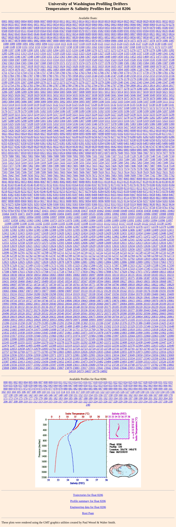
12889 (139, 262)
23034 (115, 355)
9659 (56, 207)
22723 (84, 348)
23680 (91, 364)
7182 (114, 159)
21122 (146, 319)
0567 (62, 30)
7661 (56, 175)
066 (165, 385)
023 (120, 382)
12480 (29, 239)
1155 (50, 47)
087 (100, 388)
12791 (123, 258)
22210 (123, 339)
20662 (84, 316)
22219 (146, 339)
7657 (43, 175)
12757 (115, 255)
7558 (75, 168)
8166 (88, 185)
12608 (99, 242)
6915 (4, 152)
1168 (132, 47)
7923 (75, 178)
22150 (52, 339)
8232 (24, 191)
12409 (154, 229)
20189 (123, 307)
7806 (4, 178)
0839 (75, 37)
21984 (91, 335)
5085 (17, 101)
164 (140, 395)
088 (105, 388)
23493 (123, 361)
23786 (162, 364)
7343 (152, 162)
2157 (4, 79)
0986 (114, 40)
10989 (170, 213)
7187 (146, 159)
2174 (107, 79)
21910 (5, 335)
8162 (62, 185)
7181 (107, 159)
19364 (131, 294)
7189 (159, 159)
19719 (21, 300)
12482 (44, 239)
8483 (56, 197)
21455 (21, 326)
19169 (138, 290)
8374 (152, 191)
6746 (146, 146)
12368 (84, 226)
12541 (131, 239)
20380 (139, 310)
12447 (170, 233)
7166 (88, 159)
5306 (75, 120)
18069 (60, 274)
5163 (94, 108)
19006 (107, 287)
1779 (152, 72)
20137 (52, 307)
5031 (49, 95)
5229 (126, 114)
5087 (30, 101)
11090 (122, 220)
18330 (84, 278)
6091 (56, 133)
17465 (84, 268)
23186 (84, 358)
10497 (76, 213)
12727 (131, 252)
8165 (81, 185)
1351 (49, 56)
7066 (139, 152)
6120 (158, 133)
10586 (99, 213)
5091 (56, 101)
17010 (154, 262)
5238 (11, 117)
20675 (91, 316)
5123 (62, 104)
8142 (4, 185)
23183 (76, 358)
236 (155, 401)
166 (150, 395)
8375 (159, 191)
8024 (159, 178)
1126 (132, 43)
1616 (17, 66)
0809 (139, 34)
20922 (29, 319)
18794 (107, 284)
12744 (37, 255)
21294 (68, 323)
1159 (75, 47)
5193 (107, 111)
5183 (49, 111)
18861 (21, 287)
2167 (62, 79)
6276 (107, 136)
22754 (162, 348)
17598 (5, 271)
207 (10, 401)
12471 (139, 236)
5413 (101, 127)
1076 (139, 40)
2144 (94, 75)
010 (55, 382)
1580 (120, 63)
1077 (146, 40)
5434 (30, 130)
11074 (60, 220)
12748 (60, 255)
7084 (37, 156)
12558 (21, 242)
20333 (76, 310)
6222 (36, 136)
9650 (30, 207)
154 (90, 395)
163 (135, 395)
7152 (11, 159)
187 (80, 398)
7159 (56, 159)
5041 (114, 95)
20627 (37, 316)
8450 (139, 194)
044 (55, 385)
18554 (68, 281)
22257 (29, 342)
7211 (4, 162)
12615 (154, 242)
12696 (5, 252)
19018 (131, 287)
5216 (49, 114)
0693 (114, 34)
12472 (146, 236)
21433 (170, 323)
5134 (126, 104)
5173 (159, 108)
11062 (22, 220)
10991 (14, 217)
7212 (11, 162)
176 (25, 398)
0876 (4, 40)
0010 (56, 21)
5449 (75, 130)
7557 (69, 168)
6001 (114, 130)
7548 (36, 168)
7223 (69, 162)
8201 (75, 188)
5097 (88, 101)
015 (80, 382)
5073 (114, 98)
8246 (43, 191)
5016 (133, 91)
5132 (113, 104)
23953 (131, 368)
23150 (68, 358)
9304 (81, 204)
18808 (123, 284)
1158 (69, 47)
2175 (114, 79)
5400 (49, 127)
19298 (52, 294)
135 (167, 391)
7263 (139, 162)
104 (13, 391)
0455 (107, 27)
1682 (49, 69)
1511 (36, 59)
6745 (139, 146)
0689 (88, 34)
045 (60, 385)
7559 (81, 168)
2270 (43, 82)
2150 (133, 75)
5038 (94, 95)
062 (145, 385)
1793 (62, 75)
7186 (139, 159)
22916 (162, 351)
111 (48, 391)
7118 (126, 156)
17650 (29, 271)
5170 (139, 108)
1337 (139, 53)
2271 (49, 82)
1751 (4, 72)
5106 (139, 101)
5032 (56, 95)
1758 (49, 72)
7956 (94, 178)
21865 (76, 332)
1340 (159, 53)
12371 (107, 226)
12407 (139, 229)
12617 (170, 242)
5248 (75, 117)
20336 (84, 310)
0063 (114, 24)
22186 (99, 339)
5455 (107, 130)
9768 (30, 210)
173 (10, 398)
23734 (123, 364)
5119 (36, 104)
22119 (36, 339)
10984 (131, 213)
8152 (49, 185)
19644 (154, 297)
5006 (69, 91)
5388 (159, 124)
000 (5, 382)
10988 (162, 213)
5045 (126, 95)
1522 (107, 59)
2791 (81, 85)
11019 (130, 217)
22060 (146, 335)
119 (87, 391)
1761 (69, 72)
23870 (68, 368)
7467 (146, 165)
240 (88, 404)
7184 (126, 159)
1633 (101, 66)
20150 (84, 307)
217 (60, 401)
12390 (60, 229)
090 (115, 388)
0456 (114, 27)
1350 (43, 56)
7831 (17, 178)
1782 (171, 72)
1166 (119, 47)
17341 (162, 265)
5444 (43, 130)
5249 (81, 117)
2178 (126, 79)
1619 (36, 66)
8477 (30, 197)
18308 (52, 278)
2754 (11, 85)
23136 (60, 358)
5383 (133, 124)
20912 (13, 319)
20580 (123, 313)
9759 (159, 207)
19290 (44, 294)
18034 (21, 274)
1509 (24, 59)
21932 (21, 335)
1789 (43, 75)
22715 (68, 348)
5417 (126, 127)
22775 (37, 351)
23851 (29, 368)
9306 (94, 204)
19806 (68, 300)
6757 (43, 149)
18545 (60, 281)
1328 (107, 53)
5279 (133, 117)
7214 (24, 162)
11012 (100, 217)
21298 (76, 323)
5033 (62, 95)
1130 (157, 43)
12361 (29, 226)
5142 (4, 108)
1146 (164, 43)
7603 (62, 172)
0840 (81, 37)
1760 (62, 72)
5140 (165, 104)
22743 (139, 348)
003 (20, 382)
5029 (36, 95)
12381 (5, 229)
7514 (165, 165)
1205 (62, 50)
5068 (88, 98)
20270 (21, 310)
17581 (170, 268)
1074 (126, 40)
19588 (91, 297)
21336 (99, 323)
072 (25, 388)
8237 (30, 191)
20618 (5, 316)
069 (10, 388)
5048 (146, 95)
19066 (13, 290)
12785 (84, 258)
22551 (91, 345)
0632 (159, 30)
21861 (68, 332)
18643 (139, 281)
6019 (165, 130)
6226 (62, 136)
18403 (162, 278)
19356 (115, 294)
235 (150, 401)
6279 (126, 136)
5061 (43, 98)
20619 (13, 316)
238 (165, 401)
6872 (81, 149)
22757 (5, 351)
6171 (165, 133)
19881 (123, 300)
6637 (81, 146)
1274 (120, 50)
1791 (56, 75)
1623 (56, 66)
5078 (146, 98)
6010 (139, 130)
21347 (107, 323)
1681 (43, 69)
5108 (152, 101)
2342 (133, 82)
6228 (75, 136)
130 (142, 391)
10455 (131, 210)
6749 (165, 146)
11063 (29, 220)
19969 (146, 300)
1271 (101, 50)
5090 (49, 101)
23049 (131, 355)
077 (50, 388)
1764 (88, 72)
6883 (126, 149)
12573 (37, 242)
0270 (165, 24)
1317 (49, 53)
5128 (94, 104)
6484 (152, 143)
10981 (107, 213)
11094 (153, 220)
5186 (62, 111)
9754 (133, 207)
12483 (52, 239)
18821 (146, 284)
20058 (91, 303)
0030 (152, 21)
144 (40, 395)
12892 (146, 262)
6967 (81, 152)
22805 (68, 351)
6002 (120, 130)
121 (97, 391)
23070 (5, 358)
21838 (21, 332)
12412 (5, 233)
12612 (131, 242)
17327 (139, 265)
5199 (146, 111)
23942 (107, 368)
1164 (107, 47)
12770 (162, 255)
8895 (171, 197)
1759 (56, 72)
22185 (91, 339)
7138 (139, 156)
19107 (76, 290)
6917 (17, 152)
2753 (4, 85)
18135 (131, 274)
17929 (123, 271)
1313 (24, 53)
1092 (31, 43)
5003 (49, 91)
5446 (56, 130)
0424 (81, 27)
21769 (91, 329)
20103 (146, 303)
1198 (17, 50)
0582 (101, 30)
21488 (68, 326)
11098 (7, 223)
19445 (37, 297)
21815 (146, 329)
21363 (115, 323)
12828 (44, 262)
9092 (81, 201)
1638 (126, 66)
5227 (114, 114)
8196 (43, 188)
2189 (4, 82)
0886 (43, 40)
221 (80, 401)
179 (40, 398)
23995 (162, 368)
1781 (165, 72)
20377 (131, 310)
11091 (130, 220)
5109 (159, 101)
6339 (139, 140)
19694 (170, 297)
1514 (56, 59)
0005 (30, 21)
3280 (139, 88)
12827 (37, 262)
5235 (165, 114)
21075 (123, 319)
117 (78, 391)
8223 (11, 191)
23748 (131, 364)
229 (120, 401)
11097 (169, 220)
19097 (68, 290)
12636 (146, 246)
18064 (45, 274)
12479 (21, 239)
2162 (30, 79)
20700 (107, 316)
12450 (21, 236)
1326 (94, 53)
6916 (11, 152)
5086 (24, 101)
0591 (126, 30)
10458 (147, 210)
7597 (30, 172)
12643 (29, 249)
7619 (146, 172)
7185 (133, 159)
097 (150, 388)
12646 (52, 249)
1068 (120, 40)
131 (147, 391)
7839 (30, 178)
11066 (45, 220)
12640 (5, 249)
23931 (91, 368)
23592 (37, 364)
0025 (126, 21)
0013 (75, 21)
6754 (24, 149)
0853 (114, 37)
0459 (133, 27)
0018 (101, 21)
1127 (138, 43)
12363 (44, 226)
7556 (62, 168)
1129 (151, 43)
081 (70, 388)
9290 (24, 204)
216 (55, 401)
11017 (115, 217)
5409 (75, 127)
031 (160, 382)
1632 (94, 66)
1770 (126, 72)
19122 (99, 290)
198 (135, 398)
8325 (120, 191)
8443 (120, 194)
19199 (170, 290)
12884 (107, 262)
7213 (17, 162)
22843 (107, 351)
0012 (69, 21)
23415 (29, 361)
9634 (171, 204)
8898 (11, 201)
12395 (76, 229)
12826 (29, 262)
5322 (165, 120)
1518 (81, 59)
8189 (17, 188)
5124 (68, 104)
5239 (17, 117)
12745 (44, 255)
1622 (49, 66)
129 (137, 391)
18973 (91, 287)
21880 (115, 332)
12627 (76, 246)
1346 (17, 56)
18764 (84, 284)
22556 (115, 345)
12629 (91, 246)
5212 (24, 114)
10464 (5, 213)
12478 (13, 239)
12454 (52, 236)
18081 (68, 274)
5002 (43, 91)
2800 (133, 85)
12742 (29, 255)
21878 (99, 332)
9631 (159, 204)
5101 (107, 101)
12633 (123, 246)
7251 (81, 162)
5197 (133, 111)
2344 (146, 82)
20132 (21, 307)
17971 (139, 271)
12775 (13, 258)
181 (50, 398)
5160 (75, 108)
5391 (4, 127)
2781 (17, 85)
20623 (29, 316)
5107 (146, 101)
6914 (171, 149)
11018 (123, 217)
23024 (99, 355)
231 (130, 401)
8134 (158, 181)
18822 (154, 284)
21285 (44, 323)
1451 (126, 56)
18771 (91, 284)
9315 (120, 204)
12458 (84, 236)
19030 (139, 287)
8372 (146, 191)
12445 (154, 233)
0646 (36, 34)
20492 (170, 310)
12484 (60, 239)
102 (3, 391)
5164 (101, 108)
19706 (5, 300)
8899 (17, 201)
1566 (30, 63)
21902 (162, 332)
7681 (107, 175)
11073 (53, 220)
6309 (69, 140)
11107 (76, 223)
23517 (154, 361)
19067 (21, 290)
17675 (37, 271)
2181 (146, 79)
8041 (4, 181)
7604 (69, 172)
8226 (17, 191)
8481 (43, 197)
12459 (91, 236)
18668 (162, 281)
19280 (37, 294)
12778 (29, 258)
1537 (165, 59)
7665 (69, 175)
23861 (52, 368)
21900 (154, 332)
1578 (107, 63)
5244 (49, 117)
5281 (146, 117)
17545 (146, 268)
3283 (159, 88)
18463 (29, 281)
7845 (36, 178)
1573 (75, 63)
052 (95, 385)
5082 (171, 98)
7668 (81, 175)
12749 (68, 255)
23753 (139, 364)
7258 (114, 162)
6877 (101, 149)
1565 (24, 63)
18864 (37, 287)
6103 (127, 133)
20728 (131, 316)
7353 (4, 165)
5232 (146, 114)
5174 (165, 108)
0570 (81, 30)
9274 (4, 204)
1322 (75, 53)
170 (170, 395)
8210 (126, 188)
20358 (115, 310)
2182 (152, 79)
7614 (126, 172)
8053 (24, 181)
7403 (69, 165)
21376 (123, 323)
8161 (56, 185)
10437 (84, 210)
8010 (146, 178)
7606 (81, 172)
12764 (131, 255)
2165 (49, 79)
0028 (139, 21)
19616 (131, 297)
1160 (81, 47)
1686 (75, 69)
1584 (146, 63)
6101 (114, 133)
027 (140, 382)
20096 (139, 303)
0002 (11, 21)
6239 (88, 136)
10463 (170, 210)
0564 (43, 30)
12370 (99, 226)
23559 (21, 364)
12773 (170, 255)
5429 (17, 130)
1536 (159, 59)
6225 (56, 136)
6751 (4, 149)
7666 (75, 175)
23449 (52, 361)
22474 (5, 345)
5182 (43, 111)
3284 (165, 88)
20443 (146, 310)
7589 (171, 168)
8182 (159, 185)
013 (70, 382)
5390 (171, 124)
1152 (31, 47)
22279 (68, 342)
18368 (115, 278)
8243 (36, 191)
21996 (107, 335)
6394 (101, 143)
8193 (30, 188)
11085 (99, 220)
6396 (107, 143)
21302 (84, 323)
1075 (133, 40)
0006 (36, 21)
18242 (5, 278)
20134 (29, 307)
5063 (56, 98)
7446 (133, 165)
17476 (107, 268)
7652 (36, 175)
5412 (94, 127)
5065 (69, 98)
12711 (60, 252)
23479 (91, 361)
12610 (115, 242)
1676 (17, 69)
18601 (107, 281)
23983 (154, 368)
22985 (84, 355)
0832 (36, 37)
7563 (88, 168)
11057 (6, 220)
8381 (4, 194)
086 (95, 388)
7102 (101, 156)
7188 (152, 159)
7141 (158, 156)
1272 (107, 50)
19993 (5, 303)
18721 (29, 284)
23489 (115, 361)
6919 (30, 152)
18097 (92, 274)
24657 (88, 371)
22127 (44, 339)
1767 (107, 72)
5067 (81, 98)
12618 (5, 246)
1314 (30, 53)
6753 (17, 149)
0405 (17, 27)
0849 (94, 37)
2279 (101, 82)
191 (100, 398)
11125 (152, 223)
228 (115, 401)
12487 (76, 239)
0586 (114, 30)
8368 (133, 191)
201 (150, 398)
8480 (36, 197)
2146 (107, 75)
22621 (162, 345)
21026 (108, 319)
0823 (165, 34)
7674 (101, 175)
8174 (120, 185)
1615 (11, 66)
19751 (52, 300)
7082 (24, 156)
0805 (126, 34)
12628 (84, 246)
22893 (146, 351)
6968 (88, 152)
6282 (146, 136)
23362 (162, 358)
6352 (159, 140)
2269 (36, 82)
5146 (30, 108)
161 (125, 395)
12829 (52, 262)
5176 (4, 111)
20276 (37, 310)
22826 (84, 351)
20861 (170, 316)
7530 (4, 168)
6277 (114, 136)
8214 (152, 188)
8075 (49, 181)
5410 (81, 127)
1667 (139, 66)
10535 (91, 213)
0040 (24, 24)
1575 (88, 63)
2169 (75, 79)
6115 (139, 133)
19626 (139, 297)
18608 (115, 281)
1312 (17, 53)
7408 (81, 165)
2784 (36, 85)
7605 (75, 172)
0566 (56, 30)
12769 (154, 255)
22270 (44, 342)
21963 (60, 335)
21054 (115, 319)
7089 (62, 156)
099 (160, 388)
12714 (76, 252)
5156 (49, 108)
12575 (44, 242)
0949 (81, 40)
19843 (84, 300)
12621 (29, 246)
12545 (154, 239)
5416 (120, 127)
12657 (139, 249)
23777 (146, 364)
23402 (13, 361)
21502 (107, 326)
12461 (107, 236)
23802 (170, 364)
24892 (103, 371)
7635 (171, 172)
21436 (5, 326)
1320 (62, 53)
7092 (75, 156)
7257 (107, 162)
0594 (146, 30)
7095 (82, 156)
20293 (52, 310)
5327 (24, 124)
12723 (107, 252)
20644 (68, 316)
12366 (68, 226)
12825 (21, 262)
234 (145, 401)
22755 (170, 348)
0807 (133, 34)
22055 (139, 335)
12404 (123, 229)
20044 (68, 303)
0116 (158, 24)
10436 (76, 210)
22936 (13, 355)
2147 (114, 75)
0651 (62, 34)
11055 (169, 217)
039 (30, 385)
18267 (13, 278)
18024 (5, 274)
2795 (101, 85)
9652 (36, 207)
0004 (24, 21)
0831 (30, 37)
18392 (154, 278)
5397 (30, 127)
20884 (5, 319)
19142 (123, 290)
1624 (62, 66)
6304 (36, 140)
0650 (56, 34)
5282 (152, 117)
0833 (43, 37)
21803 (115, 329)
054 (105, 385)
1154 (43, 47)
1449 (114, 56)
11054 (162, 217)
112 (53, 391)
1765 (94, 72)
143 (35, 395)
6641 (107, 146)
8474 (17, 197)
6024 (24, 133)
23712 (107, 364)
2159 (17, 79)
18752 (60, 284)
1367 (88, 56)
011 (60, 382)
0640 (171, 30)
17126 (13, 265)
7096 (88, 156)
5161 (81, 108)
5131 (107, 104)
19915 (131, 300)
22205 (115, 339)
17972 (146, 271)
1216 (75, 50)
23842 (21, 368)
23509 (139, 361)
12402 (115, 229)
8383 (17, 194)
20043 (60, 303)
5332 (56, 124)
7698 (126, 175)
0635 (165, 30)
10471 (21, 213)
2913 (62, 88)
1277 (139, 50)
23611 (76, 364)
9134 (126, 201)
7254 (101, 162)
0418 (43, 27)
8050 (11, 181)
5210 (11, 114)
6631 (49, 146)
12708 (44, 252)
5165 (107, 108)
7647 (17, 175)
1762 (75, 72)
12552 (13, 242)
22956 (29, 355)
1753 (17, 72)
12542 (139, 239)
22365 (99, 342)
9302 (69, 204)
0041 (30, 24)
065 (160, 385)
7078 (171, 152)
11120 (137, 223)
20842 (162, 316)
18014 (170, 271)
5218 (62, 114)
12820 (154, 258)
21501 (99, 326)
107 (28, 391)
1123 (113, 43)
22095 (21, 339)
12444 (146, 233)
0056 (69, 24)
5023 (171, 91)
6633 (62, 146)
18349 (99, 278)
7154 (24, 159)
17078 (5, 265)
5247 (69, 117)
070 (15, 388)
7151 (4, 159)
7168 (101, 159)
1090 (19, 43)
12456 (68, 236)
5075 (126, 98)
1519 (88, 59)
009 (50, 382)
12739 (13, 255)
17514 (123, 268)
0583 (107, 30)
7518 (171, 165)
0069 (152, 24)
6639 (94, 146)
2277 (88, 82)
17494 (115, 268)
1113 (51, 43)
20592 (139, 313)
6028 (49, 133)
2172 (94, 79)
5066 (75, 98)
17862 (91, 271)
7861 (62, 178)
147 (55, 395)
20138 (60, 307)
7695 (120, 175)
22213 (131, 339)
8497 (88, 197)
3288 (17, 91)
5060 (36, 98)
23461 (76, 361)
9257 (146, 201)
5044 (120, 95)
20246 (170, 307)
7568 (107, 168)
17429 (60, 268)
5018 (146, 91)
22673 (29, 348)
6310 (75, 140)
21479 (52, 326)
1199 (23, 50)
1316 (43, 53)
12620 (21, 246)
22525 (76, 345)
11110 (92, 223)
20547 (68, 313)
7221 (56, 162)
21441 (13, 326)
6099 (107, 133)
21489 (76, 326)
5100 (101, 101)
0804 (120, 34)
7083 (30, 156)
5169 (133, 108)
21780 (99, 329)
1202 (43, 50)
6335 (114, 140)
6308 (62, 140)
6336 (120, 140)
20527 (29, 313)
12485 (68, 239)
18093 (84, 274)
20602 (154, 313)
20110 (170, 303)
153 (85, 395)
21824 (162, 329)
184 (65, 398)
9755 (139, 207)
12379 (162, 226)
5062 (49, 98)
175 (20, 398)
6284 (159, 136)
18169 (146, 274)
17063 (162, 262)
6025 (30, 133)
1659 (133, 66)
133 (157, 391)
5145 (24, 108)
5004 (56, 91)
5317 (133, 120)
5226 (107, 114)
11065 (37, 220)
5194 (114, 111)
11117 (122, 223)
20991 (92, 319)
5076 (133, 98)
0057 (75, 24)
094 (135, 388)
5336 (75, 124)
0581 (94, 30)
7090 (69, 156)
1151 (24, 47)
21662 (5, 329)
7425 (107, 165)
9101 (114, 201)
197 (130, 398)
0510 (17, 30)
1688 (88, 69)
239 (170, 401)
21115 (139, 319)
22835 (99, 351)
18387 (146, 278)
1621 (43, 66)
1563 (11, 63)
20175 (107, 307)
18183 (154, 274)
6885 (139, 149)
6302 (24, 140)
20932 (45, 319)
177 (30, 398)
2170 (81, 79)
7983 (114, 178)
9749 (114, 207)
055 (110, 385)
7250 (75, 162)
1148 (6, 47)
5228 (120, 114)
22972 (60, 355)
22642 (5, 348)
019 (100, 382)
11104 (54, 223)
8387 (30, 194)
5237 (4, 117)
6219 (24, 136)
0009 (49, 21)
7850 (49, 178)
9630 (152, 204)
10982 (115, 213)
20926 (37, 319)
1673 (4, 69)
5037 (88, 95)
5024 (4, 95)
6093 (69, 133)
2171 (88, 79)
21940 (37, 335)
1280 (158, 50)
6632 (56, 146)
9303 (75, 204)
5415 (114, 127)
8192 (24, 188)
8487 (75, 197)
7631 (165, 172)
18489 (44, 281)
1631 (88, 66)
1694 (120, 69)
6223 (43, 136)
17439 (76, 268)
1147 (170, 43)
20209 (131, 307)
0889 (62, 40)
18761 (76, 284)
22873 (139, 351)
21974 (76, 335)
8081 (56, 181)
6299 (4, 140)
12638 (162, 246)
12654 (115, 249)
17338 (154, 265)
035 (10, 385)
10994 (29, 217)
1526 (133, 59)
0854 (120, 37)
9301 (62, 204)
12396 (84, 229)
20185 (115, 307)
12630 (99, 246)
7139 (146, 156)
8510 (114, 197)
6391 (81, 143)
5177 (11, 111)
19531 (68, 297)
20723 (123, 316)
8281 (94, 191)
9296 (49, 204)
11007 (84, 217)
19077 (45, 290)
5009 (88, 91)
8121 (113, 181)
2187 (165, 79)
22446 (154, 342)
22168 (76, 339)
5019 (152, 91)
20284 (44, 310)
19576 (76, 297)
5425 (4, 130)
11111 (99, 223)
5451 (88, 130)
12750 (76, 255)
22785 (44, 351)
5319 (146, 120)
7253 (94, 162)
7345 (159, 162)
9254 (133, 201)
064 (155, 385)
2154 (159, 75)
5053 (4, 98)
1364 (69, 56)
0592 (133, 30)
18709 (21, 284)
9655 (43, 207)
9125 (120, 201)
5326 (17, 124)
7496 (159, 165)
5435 (36, 130)
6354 (171, 140)
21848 (52, 332)
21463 (29, 326)
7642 (11, 175)
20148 (76, 307)
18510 (52, 281)
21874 (91, 332)
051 (90, 385)
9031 (62, 201)
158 (110, 395)
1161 (88, 47)
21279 (37, 323)
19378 (139, 294)
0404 (11, 27)
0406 (24, 27)
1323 (81, 53)
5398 (36, 127)
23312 (123, 358)
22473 (170, 342)
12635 (139, 246)
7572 (120, 168)
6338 (133, 140)
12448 (5, 236)
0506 (165, 27)
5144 (17, 108)
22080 (170, 335)
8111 (101, 181)
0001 (4, 21)
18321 (68, 278)
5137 (145, 104)
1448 (107, 56)
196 (125, 398)
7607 (88, 172)
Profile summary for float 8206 (88, 501)
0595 (152, 30)
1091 (25, 43)
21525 (123, 326)
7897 (69, 178)
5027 (24, 95)
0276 (171, 24)
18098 (100, 274)
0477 (139, 27)
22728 (107, 348)
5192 (101, 111)
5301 (43, 120)
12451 (29, 236)
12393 (68, 229)
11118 (129, 223)
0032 (165, 21)
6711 (133, 146)
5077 (139, 98)
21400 (146, 323)
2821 (24, 88)
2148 (120, 75)
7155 (30, 159)
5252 (101, 117)
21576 (162, 326)
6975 (107, 152)
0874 (165, 37)
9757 (146, 207)
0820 (146, 34)
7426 (114, 165)
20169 (99, 307)
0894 (75, 40)
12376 (139, 226)
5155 (43, 108)
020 (105, 382)
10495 (68, 213)
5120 (43, 104)
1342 (171, 53)
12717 (91, 252)
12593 (60, 242)
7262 (133, 162)
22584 (139, 345)
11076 (68, 220)
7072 (152, 152)
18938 (84, 287)
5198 (139, 111)
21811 (138, 329)
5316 (126, 120)
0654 (75, 34)
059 (130, 385)
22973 (68, 355)
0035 (11, 24)
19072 (29, 290)
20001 (21, 303)
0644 (24, 34)
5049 (152, 95)
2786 (49, 85)
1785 (17, 75)
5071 (101, 98)
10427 (37, 210)
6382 (69, 143)
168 (160, 395)
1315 (36, 53)
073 (30, 388)
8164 (75, 185)
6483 (146, 143)
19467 (44, 297)
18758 (68, 284)
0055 (62, 24)
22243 (5, 342)
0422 (69, 27)
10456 (139, 210)
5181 (36, 111)
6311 (81, 140)
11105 (61, 223)
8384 (24, 194)
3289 (24, 91)
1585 (152, 63)
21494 (84, 326)
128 (132, 391)
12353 (5, 226)
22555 (107, 345)
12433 (131, 233)
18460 (21, 281)
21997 (115, 335)
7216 (36, 162)
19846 (91, 300)
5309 (94, 120)
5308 (88, 120)
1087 (171, 40)
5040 (107, 95)
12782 (60, 258)
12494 (91, 239)
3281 (146, 88)
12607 (91, 242)
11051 (146, 217)
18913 (60, 287)
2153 (152, 75)
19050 (154, 287)
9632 (165, 204)
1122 (107, 43)
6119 (152, 133)
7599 (43, 172)
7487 (152, 165)
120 (92, 391)
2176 (120, 79)
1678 (30, 69)
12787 (99, 258)
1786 (24, 75)
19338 (91, 294)
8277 (81, 191)
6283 (152, 136)
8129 (146, 181)
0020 (114, 21)
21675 (37, 329)
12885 (115, 262)
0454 (101, 27)
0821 (152, 34)
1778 (146, 72)
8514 (126, 197)
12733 (162, 252)
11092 (138, 220)
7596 (24, 172)
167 (155, 395)
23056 (154, 355)
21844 (37, 332)
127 (127, 391)
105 (18, 391)
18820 (139, 284)
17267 (99, 265)
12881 (84, 262)
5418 (133, 127)
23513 (146, 361)
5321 (159, 120)
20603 (162, 313)
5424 (171, 127)
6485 (159, 143)
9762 (171, 207)
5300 (36, 120)
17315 (131, 265)
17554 (162, 268)
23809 (13, 368)
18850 (5, 287)
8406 (88, 194)
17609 (13, 271)
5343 (81, 124)
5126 (81, 104)
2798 (120, 85)
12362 (37, 226)
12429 (107, 233)
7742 (152, 175)
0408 (36, 27)
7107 (114, 156)
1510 (30, 59)
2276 (81, 82)
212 (35, 401)
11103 (46, 223)
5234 (159, 114)
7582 (146, 168)
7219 (43, 162)
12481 (37, 239)
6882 (120, 149)
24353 (170, 368)
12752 (91, 255)
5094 (75, 101)
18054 (37, 274)
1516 (69, 59)
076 (45, 388)
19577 (84, 297)
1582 (133, 63)
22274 (52, 342)
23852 (37, 368)
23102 (37, 358)
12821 (162, 258)
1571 (62, 63)
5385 (146, 124)
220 (75, 401)
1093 (38, 43)
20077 (115, 303)
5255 (114, 117)
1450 (120, 56)
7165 (81, 159)
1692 (107, 69)
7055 (126, 152)
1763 (81, 72)
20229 (154, 307)
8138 (165, 181)
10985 (139, 213)
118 (83, 391)
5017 (139, 91)
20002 (29, 303)
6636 (75, 146)
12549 (162, 239)
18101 (107, 274)
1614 (4, 66)
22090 (13, 339)
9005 (30, 201)
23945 (115, 368)
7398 (56, 165)
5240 (24, 117)
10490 (52, 213)
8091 (88, 181)
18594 (99, 281)
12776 (21, 258)
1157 (63, 47)
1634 (107, 66)
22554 (99, 345)
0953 (88, 40)
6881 (114, 149)
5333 (62, 124)
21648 (170, 326)
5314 (114, 120)
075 (40, 388)
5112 (171, 101)
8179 (146, 185)
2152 (146, 75)
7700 (139, 175)
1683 (56, 69)
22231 (154, 339)
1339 (152, 53)
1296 (11, 53)
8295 (107, 191)
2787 (56, 85)
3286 (4, 91)
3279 (133, 88)
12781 (52, 258)
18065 (52, 274)
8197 (49, 188)
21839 (29, 332)
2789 (69, 85)
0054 (56, 24)
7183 (120, 159)
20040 (52, 303)
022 (115, 382)
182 (55, 398)
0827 (4, 37)
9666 (75, 207)
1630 (81, 66)
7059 (133, 152)
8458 (152, 194)
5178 (17, 111)
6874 (94, 149)
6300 (11, 140)
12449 (13, 236)
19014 (115, 287)
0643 (17, 34)
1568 (43, 63)
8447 (133, 194)
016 (85, 382)
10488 (44, 213)
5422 (159, 127)
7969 (107, 178)
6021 (4, 133)
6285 (165, 136)
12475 (162, 236)
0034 (4, 24)
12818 (139, 258)
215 (50, 401)
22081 (5, 339)
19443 (29, 297)
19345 (99, 294)
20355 (107, 310)
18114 (123, 274)
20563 (91, 313)
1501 (165, 56)
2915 (75, 88)
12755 (107, 255)
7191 (171, 159)
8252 (56, 191)
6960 (69, 152)
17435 (68, 268)
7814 (11, 178)
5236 (171, 114)
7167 (94, 159)
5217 (56, 114)
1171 (151, 47)
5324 (4, 124)
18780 (99, 284)
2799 (126, 85)
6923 (56, 152)
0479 (152, 27)
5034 (69, 95)
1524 (120, 59)
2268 (30, 82)
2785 (43, 85)
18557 (76, 281)
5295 (17, 120)
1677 (24, 69)
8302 (114, 191)
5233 (152, 114)
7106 (107, 156)
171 (5, 398)
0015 (88, 21)
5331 (49, 124)
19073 (37, 290)
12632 (115, 246)
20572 (99, 313)
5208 (171, 111)
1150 (18, 47)
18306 (44, 278)
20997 (100, 319)
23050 (139, 355)
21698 (52, 329)
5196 (126, 111)
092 (125, 388)
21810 (131, 329)
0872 (152, 37)
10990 (6, 217)
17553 (154, 268)
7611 (107, 172)
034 (5, 385)
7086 (49, 156)
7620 (152, 172)
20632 (52, 316)
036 (15, 385)
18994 (99, 287)
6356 (11, 143)
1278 (146, 50)
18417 (170, 278)
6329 (101, 140)
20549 (76, 313)
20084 (123, 303)
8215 (159, 188)
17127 (21, 265)
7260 (120, 162)
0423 (75, 27)
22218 (139, 339)
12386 (44, 229)
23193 (91, 358)
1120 (94, 43)
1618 (30, 66)
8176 (133, 185)
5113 (4, 104)
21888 (131, 332)
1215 (68, 50)
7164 (75, 159)
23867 (60, 368)
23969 (146, 368)
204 (165, 398)
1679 (36, 69)
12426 (91, 233)
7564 (94, 168)
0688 (81, 34)
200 (145, 398)
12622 (37, 246)
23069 (170, 355)
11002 (69, 217)
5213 (30, 114)
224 (95, 401)
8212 (139, 188)
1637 (120, 66)
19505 (52, 297)
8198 (56, 188)
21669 (21, 329)
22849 (115, 351)
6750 (171, 146)
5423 (165, 127)
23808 (5, 368)
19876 (115, 300)
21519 (115, 326)
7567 (101, 168)
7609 (94, 172)
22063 (154, 335)
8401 (81, 194)
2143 (88, 75)
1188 (4, 50)
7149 (165, 156)
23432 (37, 361)
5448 (69, 130)
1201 (36, 50)
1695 (126, 69)
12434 (139, 233)
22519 (68, 345)
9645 (17, 207)
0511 (23, 30)
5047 (139, 95)
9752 (126, 207)
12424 (84, 233)
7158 (49, 159)
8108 (94, 181)
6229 (81, 136)
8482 (49, 197)
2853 (30, 88)
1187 (170, 47)
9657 (49, 207)
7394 (49, 165)
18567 (84, 281)
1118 (82, 43)
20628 (44, 316)
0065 (126, 24)
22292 (84, 342)
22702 (52, 348)
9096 (101, 201)
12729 (146, 252)
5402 (62, 127)
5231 (139, 114)
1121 (100, 43)
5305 (69, 120)
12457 (76, 236)
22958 (37, 355)
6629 (36, 146)
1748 (159, 69)
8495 (81, 197)
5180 (30, 111)
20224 (146, 307)
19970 (154, 300)
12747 (52, 255)
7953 (88, 178)
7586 (159, 168)
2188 (171, 79)
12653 (107, 249)
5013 (114, 91)
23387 (5, 361)
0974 (94, 40)
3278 (126, 88)
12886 (123, 262)
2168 (69, 79)
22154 (60, 339)
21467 (37, 326)
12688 (162, 249)
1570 (56, 63)
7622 (159, 172)
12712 (68, 252)
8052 (17, 181)
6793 (56, 149)
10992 (22, 217)
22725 (99, 348)
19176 (146, 290)
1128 (145, 43)
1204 (56, 50)
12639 (170, 246)
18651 (146, 281)
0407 (30, 27)
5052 (171, 95)
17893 (99, 271)
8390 (36, 194)
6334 (107, 140)
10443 (108, 210)
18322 (76, 278)
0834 (49, 37)
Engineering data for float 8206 (88, 507)
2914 (69, 88)
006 (35, 382)
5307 (81, 120)
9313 (114, 204)
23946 (123, 368)
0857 (139, 37)
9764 (11, 210)
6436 (139, 143)
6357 (17, 143)
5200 (152, 111)
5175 (171, 108)
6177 (171, 133)
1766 (101, 72)
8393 (56, 194)
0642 (11, 34)
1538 (171, 59)
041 (40, 385)
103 (8, 391)
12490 (84, 239)
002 (15, 382)
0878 (17, 40)
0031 (159, 21)
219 (70, 401)
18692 (5, 284)
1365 (75, 56)
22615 (154, 345)
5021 (165, 91)
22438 (139, 342)
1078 (152, 40)
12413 (13, 233)
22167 (68, 339)
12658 (146, 249)
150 (70, 395)
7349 (165, 162)
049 (80, 385)
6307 (56, 140)
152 (80, 395)
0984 (107, 40)
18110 (115, 274)
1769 (120, 72)
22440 (146, 342)
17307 (115, 265)
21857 (60, 332)
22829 (91, 351)
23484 (107, 361)
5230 (133, 114)
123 (107, 391)
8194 (36, 188)
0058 (81, 24)
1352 (56, 56)
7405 (75, 165)
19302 (60, 294)
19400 (154, 294)
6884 (133, 149)
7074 (159, 152)
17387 (21, 268)
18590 (91, 281)
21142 (162, 319)
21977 (84, 335)
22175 (84, 339)
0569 (75, 30)
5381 (126, 124)
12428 (99, 233)
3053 (94, 88)
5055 (11, 98)
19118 (91, 290)
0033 (171, 21)
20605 (170, 313)
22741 (131, 348)
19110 (84, 290)
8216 (165, 188)
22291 (76, 342)
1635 (114, 66)
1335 (126, 53)
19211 (5, 294)
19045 (146, 287)
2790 (75, 85)
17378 (5, 268)
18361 (107, 278)
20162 (91, 307)
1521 (101, 59)
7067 (146, 152)
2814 (152, 85)
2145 (101, 75)
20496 (5, 313)
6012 (152, 130)
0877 (11, 40)
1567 (36, 63)
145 (45, 395)
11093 (146, 220)
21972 (68, 335)
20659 (76, 316)
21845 (44, 332)
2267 (24, 82)
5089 (43, 101)
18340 (91, 278)
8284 (101, 191)
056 (115, 385)
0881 (30, 40)
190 (95, 398)
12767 (139, 255)
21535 (139, 326)
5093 (69, 101)
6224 (49, 136)
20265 (13, 310)
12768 (146, 255)
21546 (146, 326)
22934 (5, 355)
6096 (88, 133)
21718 (60, 329)
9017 (43, 201)
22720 (76, 348)
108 (33, 391)
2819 (11, 88)
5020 (159, 91)
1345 (11, 56)
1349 (36, 56)
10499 (84, 213)
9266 (171, 201)
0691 (101, 34)
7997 (120, 178)
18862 (29, 287)
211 (30, 401)
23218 (99, 358)
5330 (43, 124)
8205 (94, 188)
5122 (55, 104)
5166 (114, 108)
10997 (53, 217)
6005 (126, 130)
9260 (152, 201)
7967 (101, 178)
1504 (11, 59)
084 (85, 388)
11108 (84, 223)
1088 (6, 43)
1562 (4, 63)
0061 (101, 24)
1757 (43, 72)
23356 (154, 358)
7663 (62, 175)
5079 (152, 98)
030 (155, 382)
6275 (101, 136)
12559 (29, 242)
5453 (101, 130)
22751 (154, 348)
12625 (60, 246)
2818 (4, 88)
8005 (126, 178)
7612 (114, 172)
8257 (75, 191)
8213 (146, 188)
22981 (76, 355)
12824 (13, 262)
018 (95, 382)
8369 (139, 191)
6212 (11, 136)
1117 (75, 43)
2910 (43, 88)
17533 (131, 268)
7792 (171, 175)
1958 (75, 75)
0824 (171, 34)
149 (65, 395)
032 (165, 382)
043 (50, 385)
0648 (43, 34)
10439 (92, 210)
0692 (107, 34)
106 (23, 391)
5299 (30, 120)
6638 (88, 146)
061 (140, 385)
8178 (139, 185)
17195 (68, 265)
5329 (36, 124)
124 (112, 391)
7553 (56, 168)
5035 (75, 95)
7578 (139, 168)
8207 (107, 188)
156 (100, 395)
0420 (56, 27)
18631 (131, 281)
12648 (68, 249)
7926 (81, 178)
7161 (69, 159)
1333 (114, 53)
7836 (24, 178)
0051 (36, 24)
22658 (21, 348)
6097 (94, 133)
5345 (88, 124)
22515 (60, 345)
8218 (4, 191)
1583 (139, 63)
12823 (5, 262)
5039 (101, 95)
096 (145, 388)
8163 (69, 185)
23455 (68, 361)
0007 (43, 21)
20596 (146, 313)
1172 (157, 47)
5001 (36, 91)
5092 (62, 101)
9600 (139, 204)
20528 (37, 313)
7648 (24, 175)
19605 (115, 297)
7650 (30, 175)
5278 (126, 117)
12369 (91, 226)
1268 (88, 50)
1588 (171, 63)
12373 (123, 226)
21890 (139, 332)
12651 (91, 249)
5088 (37, 101)
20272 (29, 310)
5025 (11, 95)
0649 (49, 34)
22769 (21, 351)
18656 (154, 281)
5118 (30, 104)
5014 (120, 91)
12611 (123, 242)
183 (60, 398)
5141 (171, 104)
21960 (52, 335)
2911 (49, 88)
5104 (127, 101)
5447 (62, 130)
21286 (52, 323)
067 (170, 385)
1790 (49, 75)
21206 (5, 323)
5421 (152, 127)
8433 (107, 194)
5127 (87, 104)
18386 (139, 278)
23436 (44, 361)
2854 (36, 88)
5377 (107, 124)
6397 (114, 143)
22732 (115, 348)
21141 (154, 319)
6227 (69, 136)
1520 (94, 59)
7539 (11, 168)
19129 (107, 290)
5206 (159, 111)
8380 (171, 191)
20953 (53, 319)
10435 (68, 210)
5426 (11, 130)
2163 (36, 79)
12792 (131, 258)
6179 (4, 136)
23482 (99, 361)
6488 (171, 143)
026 (135, 382)
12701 (21, 252)
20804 (139, 316)
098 (155, 388)
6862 (75, 149)
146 (50, 395)
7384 (36, 165)
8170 (101, 185)
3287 (11, 91)
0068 (146, 24)
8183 (165, 185)
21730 (68, 329)
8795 (139, 197)
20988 (84, 319)
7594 (11, 172)
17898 (107, 271)
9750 (120, 207)
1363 (62, 56)
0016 (94, 21)
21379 (131, 323)
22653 (13, 348)
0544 (30, 30)
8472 (11, 197)
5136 (139, 104)
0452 (88, 27)
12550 (170, 239)
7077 (165, 152)
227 (110, 401)
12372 (115, 226)
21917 (13, 335)
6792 (49, 149)
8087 (75, 181)
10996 (45, 217)
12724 (115, 252)
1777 (139, 72)
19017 (123, 287)
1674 (11, 69)
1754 (24, 72)
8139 (171, 181)
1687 (81, 69)
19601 (107, 297)
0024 (120, 21)
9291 (30, 204)
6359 (30, 143)
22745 (146, 348)
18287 (21, 278)
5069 (94, 98)
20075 (107, 303)
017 (90, 382)
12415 (21, 233)
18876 (44, 287)
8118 (107, 181)
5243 (43, 117)
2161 (24, 79)
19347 (107, 294)
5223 (88, 114)
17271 (107, 265)
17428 (52, 268)
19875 (107, 300)
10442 (100, 210)
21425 (162, 323)
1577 (101, 63)
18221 (162, 274)
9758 (152, 207)
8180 (152, 185)
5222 (81, 114)
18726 (37, 284)
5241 (30, 117)
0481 (159, 27)
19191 (162, 290)
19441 (21, 297)
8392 (49, 194)
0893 (69, 40)
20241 (162, 307)
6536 (4, 146)
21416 (154, 323)
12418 (44, 233)
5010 (94, 91)
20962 (60, 319)
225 (100, 401)
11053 (154, 217)
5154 (36, 108)
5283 (159, 117)
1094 (44, 43)
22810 (76, 351)
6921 (43, 152)
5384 (139, 124)
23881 (76, 368)
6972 (101, 152)
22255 (21, 342)
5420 (146, 127)
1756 (36, 72)
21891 (146, 332)
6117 (146, 133)
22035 (123, 335)
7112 (120, 156)
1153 (37, 47)
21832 (5, 332)
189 (90, 398)
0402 (4, 27)
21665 (13, 329)
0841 (88, 37)
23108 (44, 358)
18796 (115, 284)
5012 (107, 91)
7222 (62, 162)
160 (120, 395)
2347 (165, 82)
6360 (36, 143)
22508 (52, 345)
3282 (152, 88)
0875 (171, 37)
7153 (17, 159)
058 (125, 385)
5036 (81, 95)
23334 (131, 358)
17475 (99, 268)
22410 (131, 342)
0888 (56, 40)
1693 (114, 69)
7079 (4, 156)
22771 (29, 351)
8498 (94, 197)
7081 (17, 156)
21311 (91, 323)
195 (120, 398)
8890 (165, 197)
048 (75, 385)
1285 (4, 53)
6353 (165, 140)
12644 (37, 249)
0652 (69, 34)
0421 (62, 27)
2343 (139, 82)
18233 (170, 274)
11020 (138, 217)
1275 (126, 50)
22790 (52, 351)
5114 (11, 104)
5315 (120, 120)
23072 (13, 358)
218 (65, 401)
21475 (44, 326)
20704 (115, 316)
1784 (11, 75)
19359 (123, 294)
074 (35, 388)
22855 (123, 351)
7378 (17, 165)
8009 (139, 178)
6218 (17, 136)
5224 (94, 114)
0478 (146, 27)
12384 (29, 229)
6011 (146, 130)
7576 (133, 168)
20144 (68, 307)
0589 (120, 30)
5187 (69, 111)
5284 (165, 117)
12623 (44, 246)
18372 (123, 278)
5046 (133, 95)
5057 (24, 98)
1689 (94, 69)
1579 (114, 63)
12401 (107, 229)
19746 (44, 300)
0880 (24, 40)
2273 (62, 82)
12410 (162, 229)
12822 (170, 258)
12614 (146, 242)
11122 (145, 223)
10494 (60, 213)
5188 (75, 111)
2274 (69, 82)
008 (45, 382)
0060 (94, 24)
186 (75, 398)
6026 (37, 133)
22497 (44, 345)
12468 (131, 236)
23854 (44, 368)
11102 (38, 223)
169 (165, 395)
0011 (62, 21)
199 (140, 398)
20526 (21, 313)
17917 (115, 271)
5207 (165, 111)
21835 (13, 332)
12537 (115, 239)
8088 (82, 181)
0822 (159, 34)
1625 (69, 66)
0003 (17, 21)
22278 (60, 342)
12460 (99, 236)
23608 (68, 364)
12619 (13, 246)
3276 (114, 88)
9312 (107, 204)
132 (152, 391)
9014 (36, 201)
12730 (154, 252)
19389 (146, 294)
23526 (162, 361)
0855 (126, 37)
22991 (91, 355)
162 (130, 395)
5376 (101, 124)
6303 (30, 140)
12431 (123, 233)
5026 (17, 95)
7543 (17, 168)
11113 (114, 223)
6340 (146, 140)
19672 (162, 297)
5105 (133, 101)
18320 (60, 278)
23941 (99, 368)
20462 (154, 310)
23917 (84, 368)
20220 (139, 307)
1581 (126, 63)
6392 (88, 143)
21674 (29, 329)
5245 (56, 117)
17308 (123, 265)
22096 (29, 339)
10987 (154, 213)
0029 (146, 21)
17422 (44, 268)
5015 (126, 91)
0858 (146, 37)
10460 (155, 210)
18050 (29, 274)
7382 (30, 165)
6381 (62, 143)
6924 (62, 152)
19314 (68, 294)
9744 (107, 207)
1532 (139, 59)
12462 (115, 236)
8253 (62, 191)
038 (25, 385)
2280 (107, 82)
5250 (88, 117)
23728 (115, 364)
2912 (56, 88)
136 (172, 391)
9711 (88, 207)
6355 (4, 143)
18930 (76, 287)
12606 (84, 242)
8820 (152, 197)
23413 (21, 361)
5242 (36, 117)
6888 (152, 149)
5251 (94, 117)
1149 (12, 47)
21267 (29, 323)
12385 (37, 229)
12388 (52, 229)
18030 (13, 274)
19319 (76, 294)
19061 (162, 287)
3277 (120, 88)
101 (170, 388)
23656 (84, 364)
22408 (123, 342)
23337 (139, 358)
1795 (69, 75)
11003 (76, 217)
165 (145, 395)
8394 (62, 194)
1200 (30, 50)
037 (20, 385)
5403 (69, 127)
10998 (61, 217)
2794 (94, 85)
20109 (162, 303)
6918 (24, 152)
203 (160, 398)
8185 (4, 188)
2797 (114, 85)
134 (162, 391)
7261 (126, 162)
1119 (88, 43)
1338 (146, 53)
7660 (49, 175)
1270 (94, 50)
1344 (4, 56)
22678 (37, 348)
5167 (120, 108)
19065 (5, 290)
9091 (75, 201)
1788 (36, 75)
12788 (107, 258)
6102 (120, 133)
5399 (43, 127)
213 (40, 401)
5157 (56, 108)
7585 (152, 168)
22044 (131, 335)
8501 (107, 197)
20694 (99, 316)
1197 (11, 50)
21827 (170, 329)
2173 (101, 79)
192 (105, 398)
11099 (15, 223)
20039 (44, 303)
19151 (131, 290)
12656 (131, 249)
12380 (170, 226)
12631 (107, 246)
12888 (131, 262)
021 (110, 382)
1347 (24, 56)
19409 (170, 294)
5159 (69, 108)
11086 (107, 220)
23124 (52, 358)
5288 (11, 120)
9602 (146, 204)
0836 (62, 37)
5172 (152, 108)
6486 (165, 143)
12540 (123, 239)
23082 (21, 358)
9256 (139, 201)
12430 (115, 233)
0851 (101, 37)
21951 (44, 335)
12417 (37, 233)
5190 (88, 111)
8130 (152, 181)
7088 (56, 156)
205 (170, 398)
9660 (62, 207)
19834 (76, 300)
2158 (11, 79)
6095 (82, 133)
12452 (37, 236)
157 (105, 395)
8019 (152, 178)
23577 (29, 364)
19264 (29, 294)
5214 (36, 114)
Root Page (88, 513)
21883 (123, 332)
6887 (146, 149)
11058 (14, 220)
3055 (107, 88)
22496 (37, 345)
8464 (165, 194)
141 (25, 395)
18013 (162, 271)
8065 (30, 181)
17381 (13, 268)
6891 (165, 149)
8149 (36, 185)
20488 (162, 310)
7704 (146, 175)
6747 (152, 146)
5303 (56, 120)
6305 (43, 140)
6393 (94, 143)
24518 (72, 371)
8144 (17, 185)
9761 (165, 207)
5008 (81, 91)
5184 (56, 111)
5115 (17, 104)
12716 (84, 252)
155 (95, 395)
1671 (165, 66)
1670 (159, 66)
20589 (131, 313)
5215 (43, 114)
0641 (4, 34)
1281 (165, 50)
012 (65, 382)
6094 (75, 133)
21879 (107, 332)
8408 (94, 194)
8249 (49, 191)
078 (55, 388)
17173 (52, 265)
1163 (100, 47)
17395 (29, 268)
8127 (139, 181)
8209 (120, 188)
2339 (114, 82)
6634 (69, 146)
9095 (94, 201)
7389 (43, 165)
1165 (113, 47)
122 (102, 391)
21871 (84, 332)
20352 (99, 310)
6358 (24, 143)
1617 (24, 66)
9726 (94, 207)
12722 (99, 252)
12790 (115, 258)
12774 (5, 258)
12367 (76, 226)
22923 (170, 351)
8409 (101, 194)
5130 (100, 104)
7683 (114, 175)
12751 (84, 255)
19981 (170, 300)
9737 (101, 207)
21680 (44, 329)
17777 (76, 271)
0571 (88, 30)
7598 (36, 172)
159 (115, 395)
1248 (81, 50)
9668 (81, 207)
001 (10, 382)
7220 (49, 162)
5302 (49, 120)
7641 (4, 175)
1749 (165, 69)
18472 (37, 281)
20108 (154, 303)
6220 (30, 136)
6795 (69, 149)
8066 (37, 181)
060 (135, 385)
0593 (139, 30)
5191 (94, 111)
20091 (131, 303)
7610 (101, 172)
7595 (17, 172)
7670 (88, 175)
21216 (13, 323)
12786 (91, 258)
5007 (75, 91)
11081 (76, 220)
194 (115, 398)
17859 (84, 271)
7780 (159, 175)
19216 (13, 294)
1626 (75, 66)
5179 (24, 111)
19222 (21, 294)
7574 (126, 168)
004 (25, 382)
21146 (170, 319)
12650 (84, 249)
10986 (146, 213)
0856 (133, 37)
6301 (17, 140)
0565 (49, 30)
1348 (30, 56)
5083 (4, 101)
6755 (30, 149)
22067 (162, 335)
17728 (60, 271)
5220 (69, 114)
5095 (82, 101)
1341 (165, 53)
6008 (133, 130)
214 (45, 401)
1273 (113, 50)
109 (38, 391)
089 (110, 388)
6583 (24, 146)
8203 (81, 188)
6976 (114, 152)
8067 (43, 181)
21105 (131, 319)
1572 (69, 63)
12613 (139, 242)
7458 (139, 165)
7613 (120, 172)
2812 (139, 85)
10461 (163, 210)
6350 (152, 140)
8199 (62, 188)
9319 (133, 204)
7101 (94, 156)
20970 (68, 319)
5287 (4, 120)
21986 (99, 335)
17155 (37, 265)
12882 (91, 262)
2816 (165, 85)
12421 (68, 233)
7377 (11, 165)
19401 (162, 294)
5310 (101, 120)
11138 (160, 223)
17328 (146, 265)
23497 (131, 361)
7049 (120, 152)
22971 (52, 355)
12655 (123, 249)
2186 (159, 79)
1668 (146, 66)
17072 (170, 262)
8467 (171, 194)
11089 (115, 220)
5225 (101, 114)
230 (125, 401)
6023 (17, 133)
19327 (84, 294)
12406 (131, 229)
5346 (94, 124)
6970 (94, 152)
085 (90, 388)
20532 (44, 313)
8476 (24, 197)
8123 (120, 181)
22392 (115, 342)
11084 (91, 220)
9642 (11, 207)
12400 (99, 229)
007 (40, 382)
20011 (37, 303)
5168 (126, 108)
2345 (152, 82)
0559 (36, 30)
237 (160, 401)
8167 (94, 185)
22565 (123, 345)
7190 (165, 159)
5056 (17, 98)
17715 (52, 271)
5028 (30, 95)
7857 (56, 178)
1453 (139, 56)
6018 (159, 130)
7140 (152, 156)
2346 (159, 82)
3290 (30, 91)
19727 (29, 300)
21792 (107, 329)
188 (85, 398)
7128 (133, 156)
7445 (126, 165)
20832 (146, 316)
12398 (91, 229)
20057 (84, 303)
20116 (5, 307)
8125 (126, 181)
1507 (17, 59)
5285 (171, 117)
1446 (101, 56)
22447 (162, 342)
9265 (165, 201)
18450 (13, 281)
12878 (60, 262)
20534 (52, 313)
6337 (126, 140)
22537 (84, 345)
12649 (76, 249)
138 (10, 395)
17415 (37, 268)
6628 (30, 146)
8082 (62, 181)
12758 (123, 255)
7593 (4, 172)
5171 (146, 108)
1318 (56, 53)
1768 (114, 72)
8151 (43, 185)
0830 (24, 37)
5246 (62, 117)
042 (45, 385)
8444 (126, 194)
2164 (43, 79)
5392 (11, 127)
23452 (60, 361)
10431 (45, 210)
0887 (49, 40)
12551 (5, 242)
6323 (88, 140)
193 (110, 398)
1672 (171, 66)
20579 (115, 313)
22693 (44, 348)
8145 (24, 185)
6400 (120, 143)
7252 (88, 162)
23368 (170, 358)
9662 (69, 207)
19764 (60, 300)
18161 (138, 274)
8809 (146, 197)
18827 (162, 284)
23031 (107, 355)
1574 (81, 63)
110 (43, 391)
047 (70, 385)
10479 (29, 213)
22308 (91, 342)
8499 (101, 197)
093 (130, 388)
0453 (94, 27)
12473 (154, 236)
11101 (31, 223)
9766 (24, 210)
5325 (11, 124)
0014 (81, 21)
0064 (120, 24)
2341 (126, 82)
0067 (139, 24)
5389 (165, 124)
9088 (69, 201)
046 (65, 385)
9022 (56, 201)
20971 (76, 319)
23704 (99, 364)
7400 (62, 165)
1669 (152, 66)
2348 (171, 82)
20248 (5, 310)
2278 (94, 82)
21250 (21, 323)
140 (20, 395)
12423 (76, 233)
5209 (4, 114)
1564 (17, 63)
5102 (114, 101)
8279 (88, 191)
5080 (159, 98)
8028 (165, 178)
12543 (146, 239)
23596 (44, 364)
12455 (60, 236)
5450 (81, 130)
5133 (120, 104)
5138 (152, 104)
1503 (4, 59)
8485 (62, 197)
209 (20, 401)
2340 (120, 82)
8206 (101, 188)
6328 (94, 140)
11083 (84, 220)
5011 (101, 91)
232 (135, 401)
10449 (123, 210)
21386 (139, 323)
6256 (94, 136)
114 (63, 391)
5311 (107, 120)
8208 (114, 188)
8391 (43, 194)
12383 (21, 229)
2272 (56, 82)
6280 (133, 136)
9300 (56, 204)
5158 (62, 108)
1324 (88, 53)
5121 (49, 104)
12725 (123, 252)
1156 (56, 47)
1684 (62, 69)
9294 (43, 204)
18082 (76, 274)
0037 (17, 24)
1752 (11, 72)
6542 (17, 146)
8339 (126, 191)
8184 (171, 185)
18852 (13, 287)
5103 (120, 101)
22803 (60, 351)
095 (140, 388)
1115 (63, 43)
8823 (159, 197)
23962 (139, 368)
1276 (133, 50)
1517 (75, 59)
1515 (62, 59)
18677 (170, 281)
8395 (69, 194)
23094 (29, 358)
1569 (49, 63)
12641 (13, 249)
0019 (107, 21)
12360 (21, 226)
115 (68, 391)
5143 (11, 108)
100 (165, 388)
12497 (107, 239)
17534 (139, 268)
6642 (114, 146)
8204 (88, 188)
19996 (13, 303)
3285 (171, 88)
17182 (60, 265)
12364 (52, 226)
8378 (165, 191)
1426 (94, 56)
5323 (171, 120)
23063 (162, 355)
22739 (123, 348)
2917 (88, 88)
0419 (49, 27)
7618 (139, 172)
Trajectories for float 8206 (88, 495)
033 (170, 382)
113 (58, 391)
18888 (52, 287)
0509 (11, 30)
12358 (13, 226)
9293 (36, 204)
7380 (24, 165)
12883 (99, 262)
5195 (120, 111)
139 (15, 395)
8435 (114, 194)
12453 (44, 236)
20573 (107, 313)
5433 (24, 130)
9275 (11, 204)
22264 (37, 342)
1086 (165, 40)
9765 (17, 210)
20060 (99, 303)
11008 (92, 217)
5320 (152, 120)
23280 (107, 358)
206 (5, 401)
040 (35, 385)
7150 (171, 156)
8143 (11, 185)
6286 (171, 136)
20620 (21, 316)
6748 (159, 146)
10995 (37, 217)
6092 (62, 133)
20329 (68, 310)
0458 (126, 27)
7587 (165, 168)
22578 (131, 345)
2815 (159, 85)
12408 (146, 229)
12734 (170, 252)
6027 (43, 133)
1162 (94, 47)
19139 (115, 290)
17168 (44, 265)
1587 (165, 63)
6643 (120, 146)
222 (85, 401)
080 (65, 388)
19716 (13, 300)
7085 (43, 156)
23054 (146, 355)
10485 (37, 213)
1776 (133, 72)
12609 (107, 242)
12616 (162, 242)
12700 (13, 252)
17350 (170, 265)
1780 (159, 72)
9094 (88, 201)
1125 (126, 43)
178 (35, 398)
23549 (5, 364)
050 (85, 385)
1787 (30, 75)
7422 (101, 165)
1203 (49, 50)
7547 (30, 168)
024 (125, 382)
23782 (154, 364)
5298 (24, 120)
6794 (62, 149)
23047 (123, 355)
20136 (44, 307)
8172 (107, 185)
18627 (123, 281)
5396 (24, 127)
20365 (123, 310)
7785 (165, 175)
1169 (138, 47)
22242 (170, 339)
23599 (60, 364)
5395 (17, 127)
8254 (69, 191)
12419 (52, 233)
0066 (133, 24)
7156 (36, 159)
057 (120, 385)
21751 (76, 329)
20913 (21, 319)
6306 (49, 140)
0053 (49, 24)
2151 (139, 75)
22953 (21, 355)
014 (75, 382)
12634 (131, 246)
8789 (133, 197)
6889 (159, 149)
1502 (171, 56)
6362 (49, 143)
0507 (171, 27)
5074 (120, 98)
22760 (13, 351)
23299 (115, 358)
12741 (21, 255)
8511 (120, 197)
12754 (99, 255)
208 (15, 401)
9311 (101, 204)
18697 (13, 284)
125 (117, 391)
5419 (139, 127)
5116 (23, 104)
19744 (37, 300)
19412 (5, 297)
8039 (171, 178)
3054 (101, 88)
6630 (43, 146)
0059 (88, 24)
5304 (62, 120)
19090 (60, 290)
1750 (171, 69)
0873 (159, 37)
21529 (131, 326)
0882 (36, 40)
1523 (114, 59)
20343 (91, 310)
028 (145, 382)
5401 (56, 127)
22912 (154, 351)
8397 (75, 194)
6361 (43, 143)
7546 (24, 168)
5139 (158, 104)
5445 (49, 130)
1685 (69, 69)
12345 (168, 223)
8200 (69, 188)
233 (140, 401)
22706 (60, 348)
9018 (49, 201)
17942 (131, 271)
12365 (60, 226)
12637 (154, 246)
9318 (126, 204)
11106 (69, 223)
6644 (126, 146)
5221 (75, 114)
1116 (69, 43)
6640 (101, 146)
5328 (30, 124)
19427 (13, 297)
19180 (154, 290)
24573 (80, 371)
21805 (123, 329)
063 (150, 385)
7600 (49, 172)
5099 (94, 101)
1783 (4, 75)
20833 (154, 316)
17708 (44, 271)
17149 (29, 265)
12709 (52, 252)
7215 (30, 162)
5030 (43, 95)
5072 (107, 98)
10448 (115, 210)
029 (150, 382)
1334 (120, 53)
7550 (43, 168)
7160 (62, 159)
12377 (146, 226)
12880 (76, 262)
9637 (4, 207)
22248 (13, 342)
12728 (139, 252)
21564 (154, 326)
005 (30, 382)
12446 (162, 233)
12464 (123, 236)
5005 (62, 91)
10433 (53, 210)
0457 (120, 27)
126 (122, 391)
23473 (84, 361)
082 (75, 388)
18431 (5, 281)
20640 (60, 316)
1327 (101, 53)
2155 (165, 75)
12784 (76, 258)
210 (25, 401)
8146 (30, 185)
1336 (133, 53)
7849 (43, 178)
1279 (152, 50)
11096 (161, 220)
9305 (88, 204)
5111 (165, 101)
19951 (139, 300)
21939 (29, 335)
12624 (52, 246)
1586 (159, 63)
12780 (44, 258)
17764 (68, 271)
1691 (101, 69)
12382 (13, 229)
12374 (131, 226)
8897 (4, 201)
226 (105, 401)
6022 (11, 133)
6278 (120, 136)
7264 (146, 162)
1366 (81, 56)
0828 (11, 37)
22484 (21, 345)
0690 (94, 34)
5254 (107, 117)
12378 (154, 226)
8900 (24, 201)
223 (90, 401)
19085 (52, 290)
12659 (154, 249)
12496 (99, 239)
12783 (68, 258)
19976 (162, 300)
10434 (60, 210)
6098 (101, 133)
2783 (30, 85)
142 (30, 395)
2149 (126, 75)
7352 (171, 162)
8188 (11, 188)
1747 (152, 69)
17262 (84, 265)
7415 (94, 165)
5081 (165, 98)
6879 (107, 149)
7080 (11, 156)
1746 (146, 69)
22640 (170, 345)
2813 (146, 85)
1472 (152, 56)
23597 (52, 364)
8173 (114, 185)
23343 (146, 358)
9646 (24, 207)
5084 (11, 101)
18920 (68, 287)
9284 (17, 204)
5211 (17, 114)
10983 (123, 213)
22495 (29, 345)
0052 (43, 24)
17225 (76, 265)
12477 (5, 239)
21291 (60, 323)
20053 (76, 303)
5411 (88, 127)
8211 (133, 188)
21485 (60, 326)
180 (45, 398)
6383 (75, 143)
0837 (69, 37)
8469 (4, 197)
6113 (133, 133)
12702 (29, 252)
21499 (91, 326)
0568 (69, 30)
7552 (49, 168)
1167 (126, 47)
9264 (159, 201)
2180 (139, 79)
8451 (146, 194)
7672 (94, 175)
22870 (131, 351)
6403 (133, 143)
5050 (159, 95)
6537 (11, 146)
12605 (76, 242)
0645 (30, 34)
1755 (30, 72)
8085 (69, 181)
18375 (131, 278)
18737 (44, 284)
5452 (94, 130)
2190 (11, 82)
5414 (107, 127)
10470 (13, 213)
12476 (170, 236)
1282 (171, 50)
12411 (170, 229)
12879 (68, 262)
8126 (133, 181)
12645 (44, 249)
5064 (62, 98)
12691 (170, 249)
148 (60, 395)
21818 (154, 329)
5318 (139, 120)
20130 (13, 307)
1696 (133, 69)
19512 (60, 297)
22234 (162, 339)
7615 (133, 172)
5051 (165, 95)
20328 (60, 310)
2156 (171, 75)
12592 (52, 242)
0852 (107, 37)
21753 (84, 329)
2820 (17, 88)
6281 (139, 136)
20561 (84, 313)
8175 (126, 185)
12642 (21, 249)
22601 (146, 345)
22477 (13, 345)
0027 (133, 21)
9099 (107, 201)
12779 (37, 258)
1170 (145, 47)
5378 (114, 124)
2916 (81, 88)
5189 (81, 111)
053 (100, 385)
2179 (133, 79)
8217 (171, 188)
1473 (159, 56)
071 (20, 388)
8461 (159, 194)
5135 (132, 104)
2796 (107, 85)
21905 (170, 332)
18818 (131, 284)
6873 (88, 149)
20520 (13, 313)
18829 (170, 284)
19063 (170, 287)
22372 (107, 342)
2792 (88, 85)
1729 (139, 69)
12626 (68, 246)
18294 (29, 278)
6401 (126, 143)
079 (60, 388)
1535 (152, 59)
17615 (21, 271)
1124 (119, 43)
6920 (36, 152)
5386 (152, 124)
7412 (88, 165)
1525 (126, 59)
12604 (68, 242)
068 (5, 388)
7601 (56, 172)
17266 (91, 265)
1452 (133, 56)
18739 (52, 284)
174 (15, 398)
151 (75, 395)
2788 (62, 85)
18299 (37, 278)
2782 (24, 85)
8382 (11, 194)
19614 (123, 297)
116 (73, 391)
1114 (57, 43)
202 (155, 398)
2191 (17, 82)
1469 (146, 56)
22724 (91, 348)
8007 (133, 178)
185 (70, 398)
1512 (43, 59)
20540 (60, 313)
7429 (120, 165)
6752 (11, 149)
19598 (99, 297)
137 (5, 395)
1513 (49, 59)
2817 (171, 85)
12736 (5, 255)
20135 (37, 307)
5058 (30, 98)
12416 (29, 233)
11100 (23, 223)
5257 (120, 117)
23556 (13, 364)
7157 (43, 159)
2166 (56, 79)
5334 (69, 124)
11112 (107, 223)
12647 (60, 249)
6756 (36, 149)
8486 (69, 197)
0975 (101, 40)
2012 (81, 75)
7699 (133, 175)
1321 (69, 53)
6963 (75, 152)
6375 (56, 143)
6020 (171, 130)
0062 (107, 24)
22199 (107, 339)
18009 (154, 271)
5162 (88, 108)
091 (120, 388)
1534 (146, 59)
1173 (164, 47)
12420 (60, 233)
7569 (114, 168)
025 (130, 382)
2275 (75, 82)
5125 (75, 104)
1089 (12, 43)
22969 (44, 355)
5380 (120, 124)
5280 (139, 117)
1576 (94, 63)
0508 (4, 30)
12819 (146, 258)
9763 (4, 210)
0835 (56, 37)
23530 (170, 361)
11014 (107, 217)
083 (80, 388)
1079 (159, 40)
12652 (99, 249)
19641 (146, 297)
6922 (49, 152)
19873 (99, 300)
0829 (17, 37)
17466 (91, 268)
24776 (95, 371)
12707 (37, 252)
